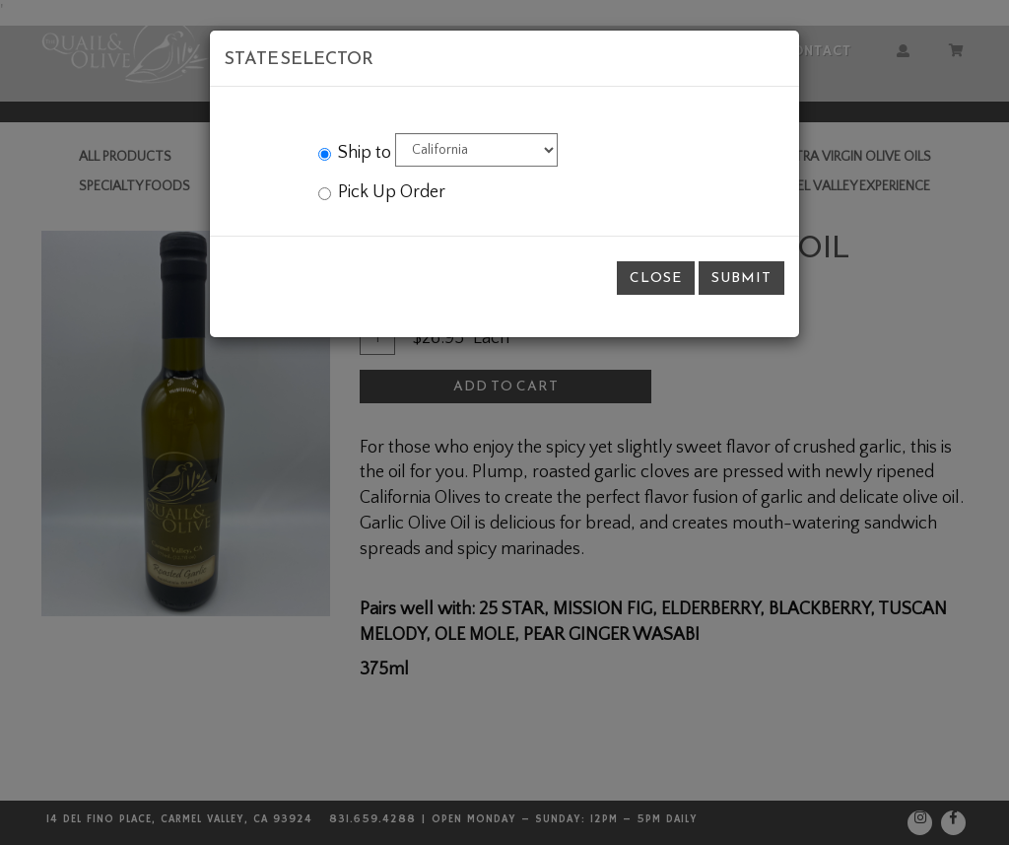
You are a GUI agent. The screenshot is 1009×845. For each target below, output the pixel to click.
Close (656, 277)
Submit (741, 277)
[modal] (504, 422)
